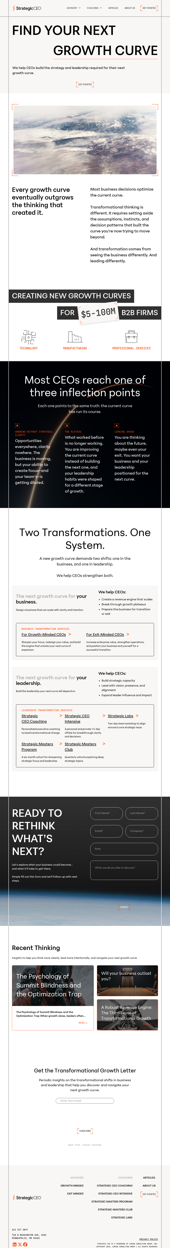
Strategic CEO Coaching (34, 718)
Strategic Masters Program (37, 746)
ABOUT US (130, 8)
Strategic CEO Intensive (77, 718)
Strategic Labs (120, 716)
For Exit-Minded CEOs (105, 634)
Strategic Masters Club (80, 746)
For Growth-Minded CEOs (44, 634)
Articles (113, 8)
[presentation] (124, 891)
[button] (74, 8)
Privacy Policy (148, 1239)
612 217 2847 (20, 1229)
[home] (27, 8)
